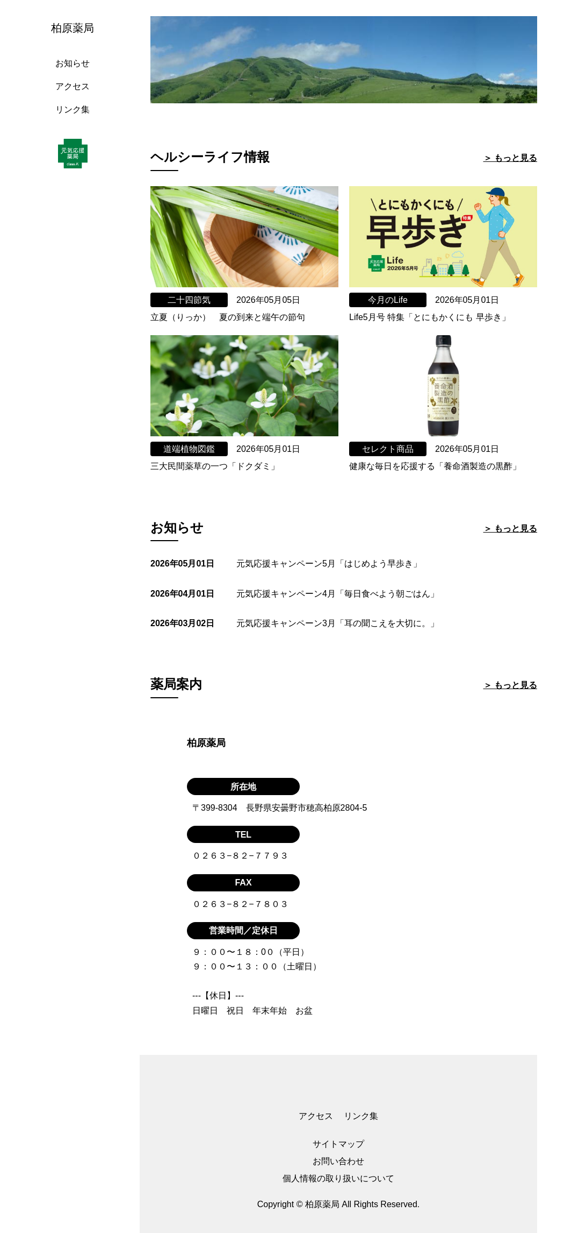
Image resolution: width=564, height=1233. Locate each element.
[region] (75, 616)
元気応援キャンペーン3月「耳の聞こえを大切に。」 (337, 623)
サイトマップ (338, 1144)
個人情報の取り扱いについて (338, 1178)
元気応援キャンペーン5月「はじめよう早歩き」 (329, 563)
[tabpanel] (343, 59)
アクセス (72, 86)
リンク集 (72, 109)
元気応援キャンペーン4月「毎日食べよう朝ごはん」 (337, 593)
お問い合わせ (338, 1161)
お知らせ (72, 63)
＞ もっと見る (510, 157)
